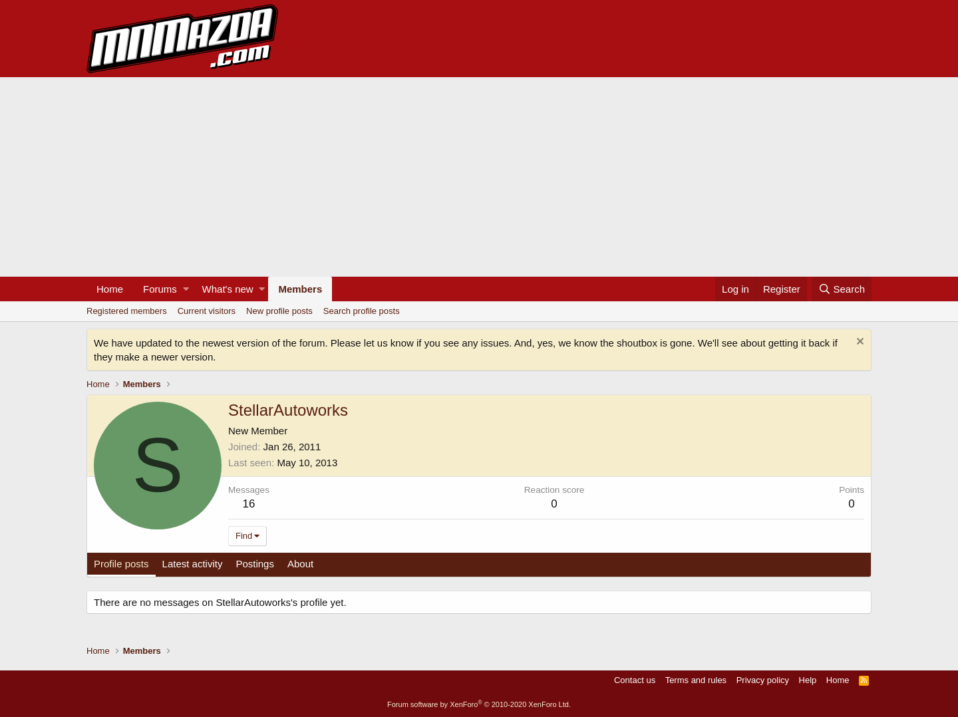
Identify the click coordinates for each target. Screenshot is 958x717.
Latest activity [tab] (192, 563)
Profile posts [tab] (121, 563)
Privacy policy (762, 680)
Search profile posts (361, 311)
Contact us (634, 680)
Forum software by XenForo (479, 704)
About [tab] (300, 563)
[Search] (842, 289)
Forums (160, 289)
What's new (227, 289)
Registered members (126, 311)
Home (109, 289)
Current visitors (207, 311)
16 (249, 504)
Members (300, 289)
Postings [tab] (255, 563)
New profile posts (279, 311)
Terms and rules (695, 680)
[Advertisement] (479, 177)
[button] (186, 289)
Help (808, 680)
